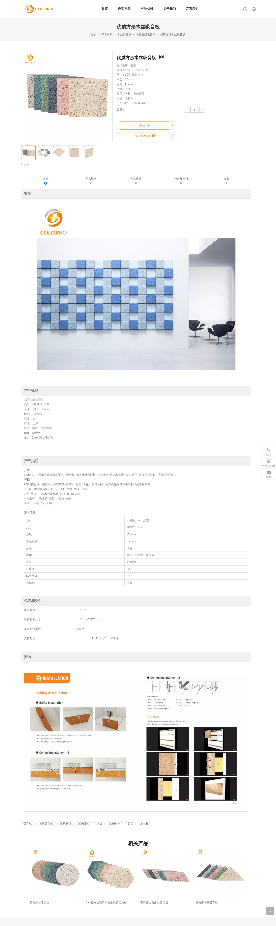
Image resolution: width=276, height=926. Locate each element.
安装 (226, 179)
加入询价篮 (145, 136)
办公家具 (145, 904)
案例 (45, 179)
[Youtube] (222, 901)
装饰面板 (83, 824)
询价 (144, 125)
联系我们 (192, 9)
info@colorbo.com (225, 894)
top (270, 911)
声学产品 (124, 9)
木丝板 (144, 824)
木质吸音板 (146, 880)
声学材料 (146, 9)
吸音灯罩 (145, 899)
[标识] (41, 876)
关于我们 (169, 9)
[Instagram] (215, 901)
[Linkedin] (202, 901)
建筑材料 (65, 824)
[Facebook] (208, 901)
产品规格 (90, 179)
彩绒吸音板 (146, 889)
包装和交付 (181, 179)
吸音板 (27, 824)
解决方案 (105, 894)
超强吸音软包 (148, 894)
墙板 (99, 824)
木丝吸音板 (46, 824)
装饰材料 (114, 824)
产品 (103, 885)
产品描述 (135, 179)
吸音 (130, 824)
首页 (105, 9)
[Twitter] (229, 901)
